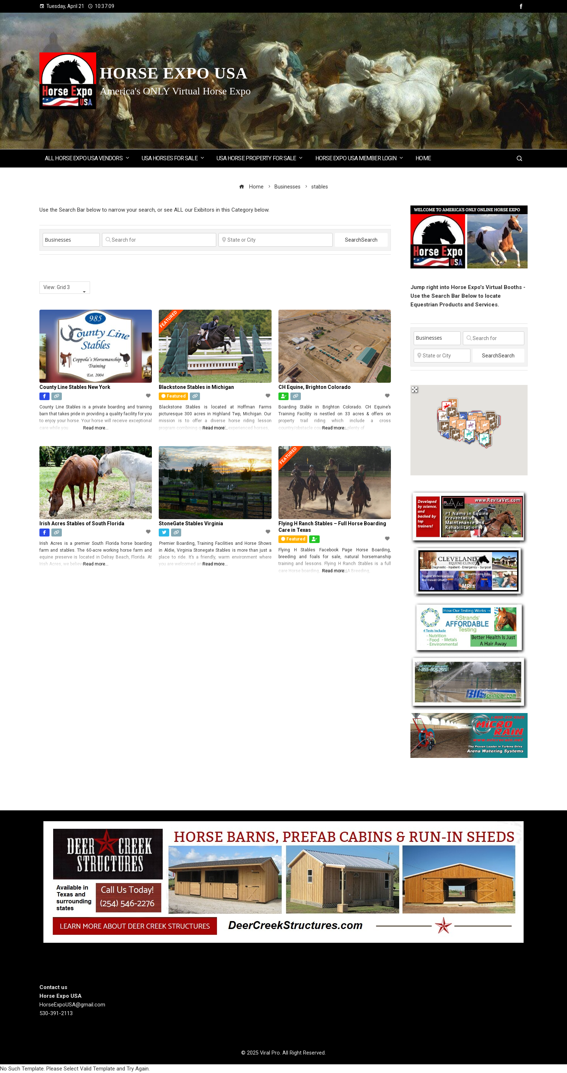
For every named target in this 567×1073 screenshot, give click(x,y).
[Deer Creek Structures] (283, 881)
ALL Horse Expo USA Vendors (87, 158)
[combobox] (64, 287)
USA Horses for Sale (173, 158)
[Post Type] (71, 240)
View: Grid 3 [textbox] (56, 287)
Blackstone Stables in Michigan (196, 387)
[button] (453, 404)
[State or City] (275, 240)
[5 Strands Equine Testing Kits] (469, 627)
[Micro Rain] (469, 735)
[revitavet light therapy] (469, 517)
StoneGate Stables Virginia (191, 523)
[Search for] (159, 240)
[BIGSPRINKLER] (469, 682)
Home (422, 158)
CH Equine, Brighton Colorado (314, 387)
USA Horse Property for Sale (260, 158)
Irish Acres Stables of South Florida (81, 523)
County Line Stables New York (74, 387)
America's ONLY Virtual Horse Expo (175, 91)
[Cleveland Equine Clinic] (469, 571)
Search (361, 240)
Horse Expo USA (174, 73)
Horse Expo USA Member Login (359, 158)
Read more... (95, 428)
